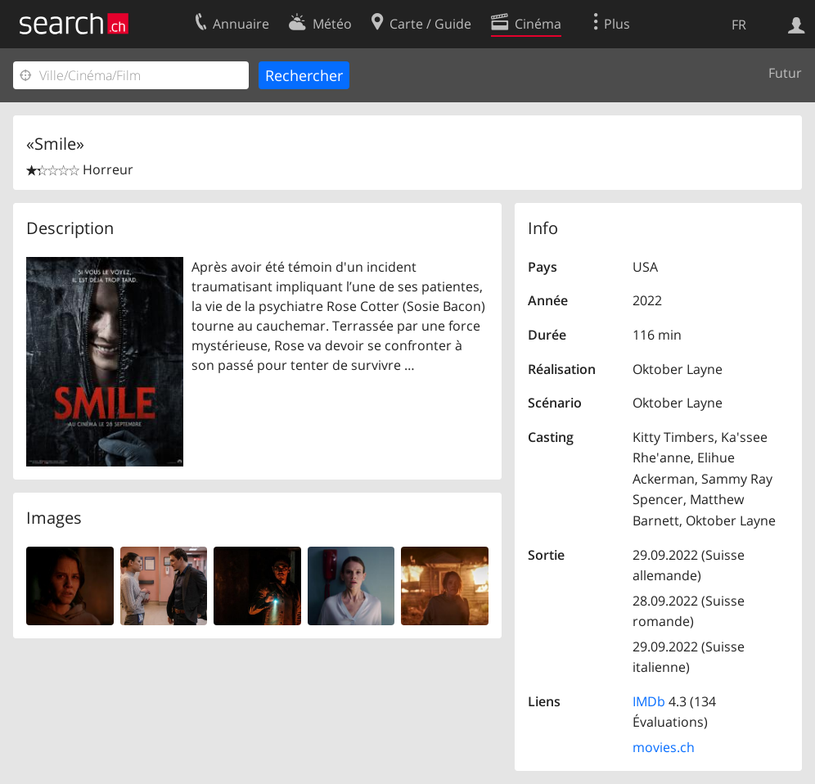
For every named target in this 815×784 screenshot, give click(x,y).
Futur (785, 73)
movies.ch (664, 747)
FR (739, 25)
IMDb (649, 701)
